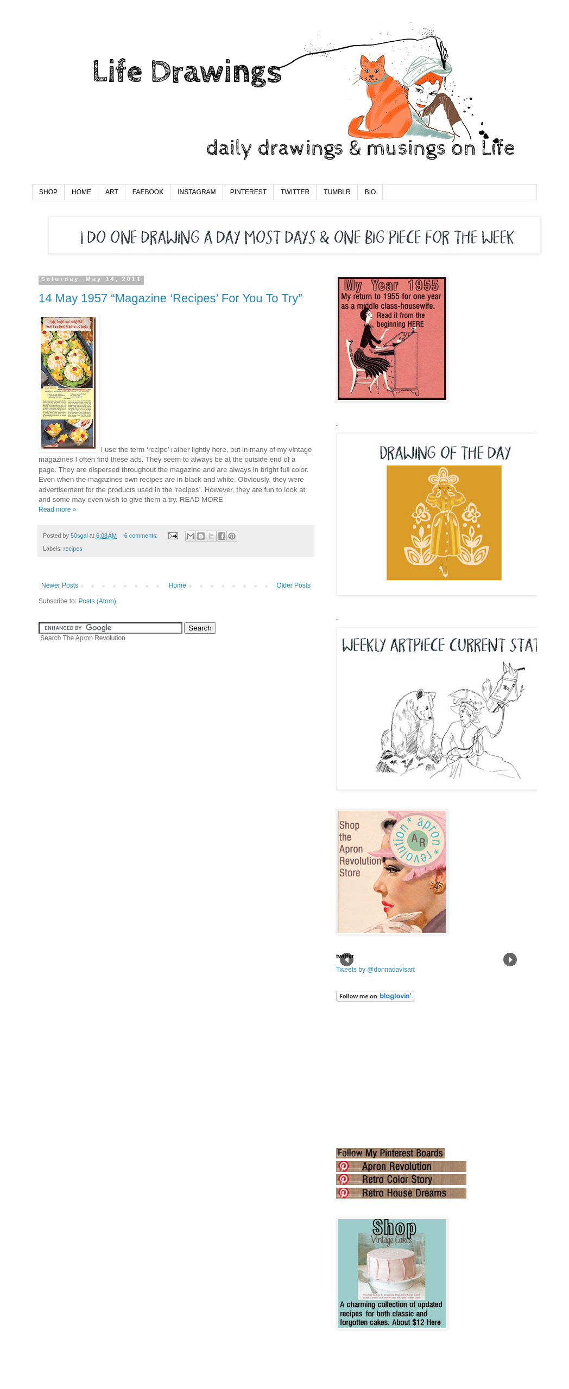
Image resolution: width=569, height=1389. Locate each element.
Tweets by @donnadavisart (375, 969)
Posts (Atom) (97, 601)
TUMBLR (337, 192)
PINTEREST (248, 192)
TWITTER (295, 192)
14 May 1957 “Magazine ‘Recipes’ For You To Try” (170, 298)
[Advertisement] (390, 1075)
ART (111, 192)
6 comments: (142, 535)
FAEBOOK (147, 192)
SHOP (48, 192)
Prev (346, 959)
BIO (370, 192)
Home (177, 585)
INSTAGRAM (197, 192)
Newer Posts (59, 585)
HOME (81, 192)
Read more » (57, 509)
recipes (73, 548)
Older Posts (293, 585)
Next (510, 959)
